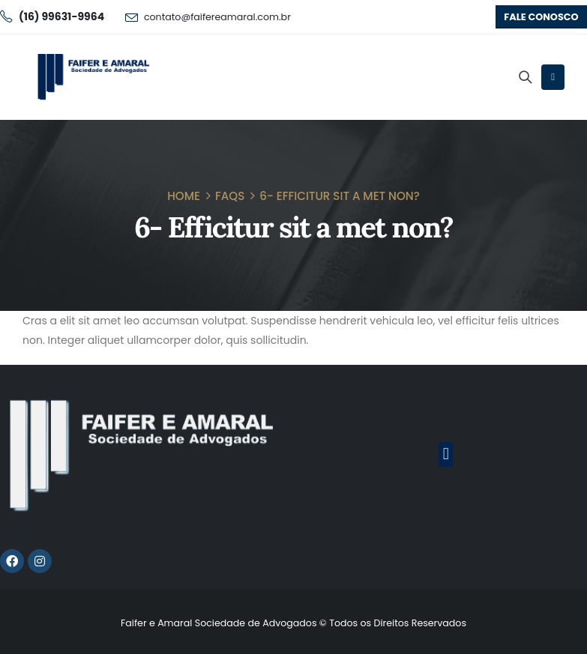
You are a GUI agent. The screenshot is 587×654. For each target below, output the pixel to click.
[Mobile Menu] (553, 77)
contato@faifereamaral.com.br (217, 16)
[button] (541, 16)
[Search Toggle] (525, 77)
